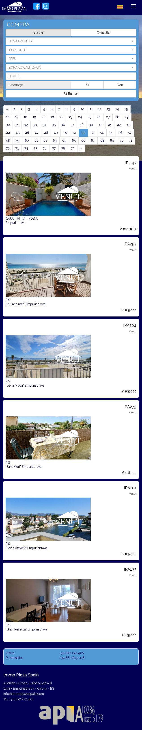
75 (35, 148)
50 (65, 132)
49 (56, 132)
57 (129, 132)
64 (64, 140)
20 (43, 117)
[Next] (81, 148)
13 (108, 109)
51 (74, 132)
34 (44, 125)
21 (52, 117)
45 (17, 132)
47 (37, 132)
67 (93, 140)
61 (36, 140)
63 (55, 140)
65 (74, 140)
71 (130, 140)
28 (117, 117)
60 (27, 140)
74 (26, 148)
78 (63, 148)
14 (117, 109)
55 (111, 132)
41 (110, 125)
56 (120, 132)
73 (17, 148)
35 (54, 125)
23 (71, 117)
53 (92, 132)
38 (82, 125)
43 (128, 125)
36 (63, 125)
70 (121, 140)
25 (89, 117)
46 (27, 132)
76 (45, 148)
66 (83, 140)
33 (35, 125)
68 (102, 140)
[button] (71, 50)
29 (127, 117)
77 (54, 148)
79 (73, 148)
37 (72, 125)
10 (82, 109)
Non (120, 85)
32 (26, 125)
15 (126, 109)
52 (85, 132)
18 (25, 117)
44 (8, 132)
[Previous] (7, 109)
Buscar (38, 32)
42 (119, 125)
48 (46, 132)
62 (45, 140)
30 (8, 125)
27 (108, 117)
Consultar (104, 32)
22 (61, 117)
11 (91, 109)
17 (16, 117)
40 (101, 125)
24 (80, 117)
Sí (87, 85)
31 (17, 125)
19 (34, 117)
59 (17, 140)
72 (8, 148)
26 (99, 117)
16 (7, 117)
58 (8, 140)
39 (91, 125)
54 (102, 132)
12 (99, 109)
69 (112, 140)
